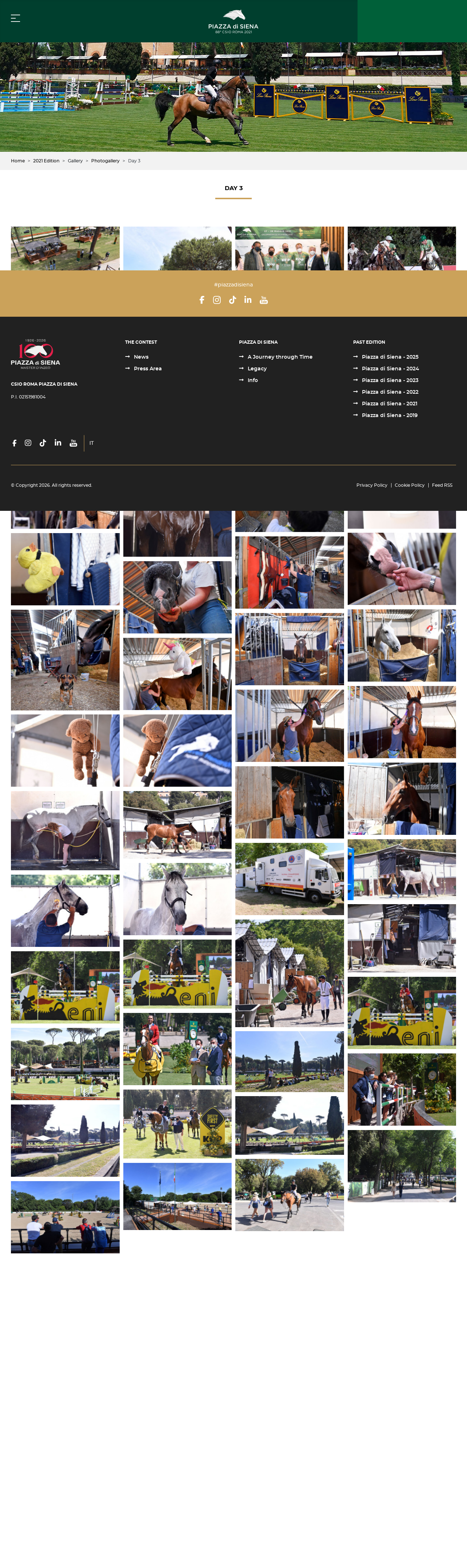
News (140, 1388)
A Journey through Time (279, 1388)
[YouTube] (264, 1331)
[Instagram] (217, 1331)
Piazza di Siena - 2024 (389, 1400)
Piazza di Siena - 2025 (389, 1388)
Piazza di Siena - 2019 (389, 1446)
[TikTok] (232, 1331)
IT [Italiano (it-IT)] (91, 1474)
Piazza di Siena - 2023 (389, 1411)
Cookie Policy (410, 1516)
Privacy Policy (371, 1516)
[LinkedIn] (247, 1331)
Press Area (147, 1400)
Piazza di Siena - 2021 (388, 1435)
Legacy (256, 1400)
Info (252, 1411)
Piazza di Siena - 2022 (389, 1423)
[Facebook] (202, 1331)
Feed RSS (442, 1516)
